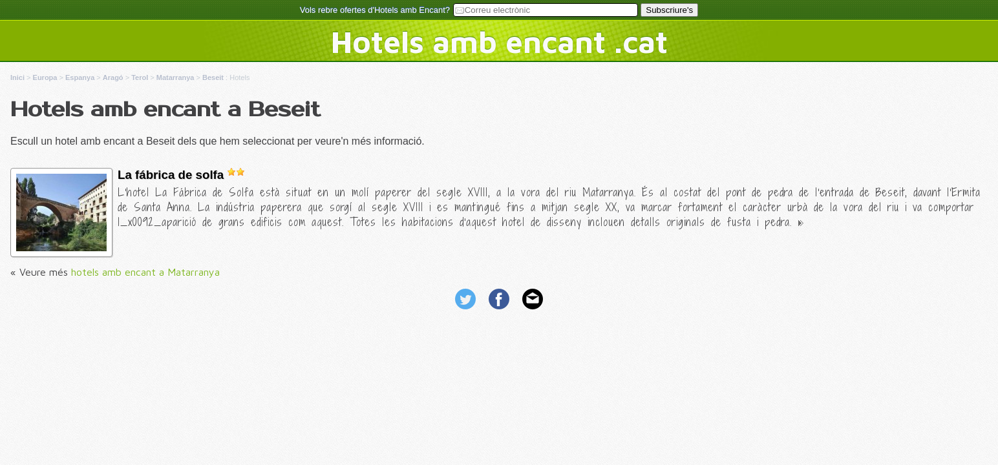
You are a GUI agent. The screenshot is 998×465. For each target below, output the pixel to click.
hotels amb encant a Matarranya (145, 272)
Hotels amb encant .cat (499, 41)
